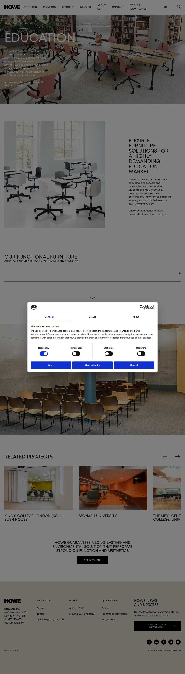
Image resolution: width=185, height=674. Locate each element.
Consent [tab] (49, 317)
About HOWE (76, 608)
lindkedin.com (156, 642)
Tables (40, 613)
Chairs (40, 608)
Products (30, 7)
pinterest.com (170, 642)
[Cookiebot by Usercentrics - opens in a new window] (141, 307)
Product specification (114, 613)
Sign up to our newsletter (156, 625)
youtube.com (178, 642)
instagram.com (149, 642)
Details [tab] (92, 317)
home (7, 23)
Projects (49, 7)
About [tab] (136, 317)
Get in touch (92, 560)
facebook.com (163, 642)
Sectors (67, 7)
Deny (51, 365)
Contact (118, 7)
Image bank (109, 619)
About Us (101, 7)
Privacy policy (11, 650)
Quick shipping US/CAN (50, 619)
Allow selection (92, 365)
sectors (17, 23)
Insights (85, 7)
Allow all (134, 365)
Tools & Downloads (138, 7)
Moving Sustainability (81, 613)
